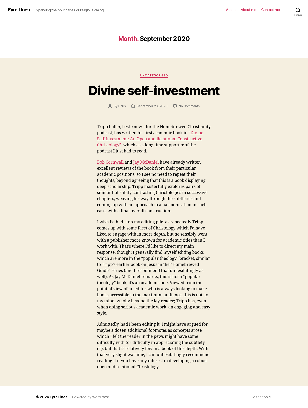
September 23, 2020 (152, 106)
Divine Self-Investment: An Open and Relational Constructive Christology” (150, 139)
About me (248, 10)
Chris (122, 106)
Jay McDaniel (146, 162)
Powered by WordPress (90, 397)
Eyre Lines (19, 9)
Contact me (270, 10)
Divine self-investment (153, 90)
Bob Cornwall (110, 162)
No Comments (189, 106)
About (231, 10)
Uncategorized (154, 75)
